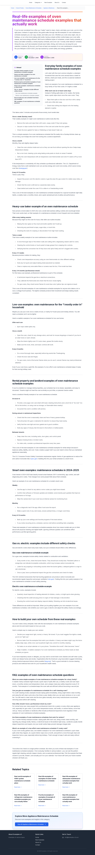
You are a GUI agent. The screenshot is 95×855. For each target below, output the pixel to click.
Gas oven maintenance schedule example (26, 93)
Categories (38, 2)
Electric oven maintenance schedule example (27, 95)
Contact (64, 2)
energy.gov (23, 168)
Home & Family (20, 8)
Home (30, 2)
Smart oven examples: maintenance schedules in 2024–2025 (27, 86)
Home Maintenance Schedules (34, 8)
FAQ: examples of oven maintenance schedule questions (27, 102)
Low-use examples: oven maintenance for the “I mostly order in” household (27, 78)
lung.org (47, 661)
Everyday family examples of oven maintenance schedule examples (23, 71)
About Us (57, 2)
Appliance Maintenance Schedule (49, 8)
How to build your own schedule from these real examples (26, 98)
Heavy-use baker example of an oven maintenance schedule (24, 75)
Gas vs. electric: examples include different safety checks (26, 90)
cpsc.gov (34, 459)
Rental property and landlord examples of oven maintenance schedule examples (27, 82)
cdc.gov (51, 579)
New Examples (48, 2)
